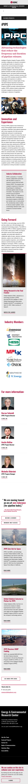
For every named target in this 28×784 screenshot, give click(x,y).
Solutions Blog (5, 748)
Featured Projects (6, 740)
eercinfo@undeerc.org (15, 726)
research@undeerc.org (8, 692)
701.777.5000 (4, 726)
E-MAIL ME (4, 418)
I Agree (14, 780)
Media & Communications (8, 745)
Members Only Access (11, 523)
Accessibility (4, 751)
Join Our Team (5, 737)
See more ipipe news (10, 679)
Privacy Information (6, 776)
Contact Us (4, 743)
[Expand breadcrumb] (3, 11)
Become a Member (10, 518)
